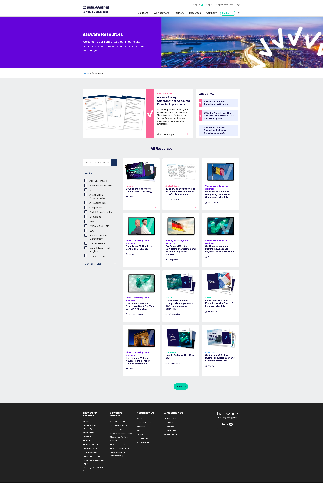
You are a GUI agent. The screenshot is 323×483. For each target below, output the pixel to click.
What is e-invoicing (117, 421)
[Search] (100, 162)
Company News (143, 438)
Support (209, 4)
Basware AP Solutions (90, 414)
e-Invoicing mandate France (121, 433)
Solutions (143, 13)
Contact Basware (173, 413)
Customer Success (144, 422)
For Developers (170, 430)
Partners (179, 13)
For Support (168, 422)
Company (211, 13)
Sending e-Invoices (118, 429)
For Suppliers (169, 426)
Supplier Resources (224, 4)
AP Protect (87, 440)
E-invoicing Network (116, 414)
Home (86, 73)
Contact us (227, 13)
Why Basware (161, 13)
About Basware (145, 413)
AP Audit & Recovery (91, 444)
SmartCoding (88, 432)
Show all (181, 386)
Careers (140, 434)
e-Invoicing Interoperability (120, 448)
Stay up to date (143, 442)
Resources (195, 13)
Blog (138, 430)
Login (238, 4)
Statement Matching (91, 448)
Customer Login (170, 418)
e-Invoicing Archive (117, 444)
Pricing (139, 418)
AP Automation (89, 421)
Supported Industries (91, 456)
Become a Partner (171, 434)
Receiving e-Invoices (118, 425)
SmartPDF (87, 436)
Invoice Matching (90, 452)
